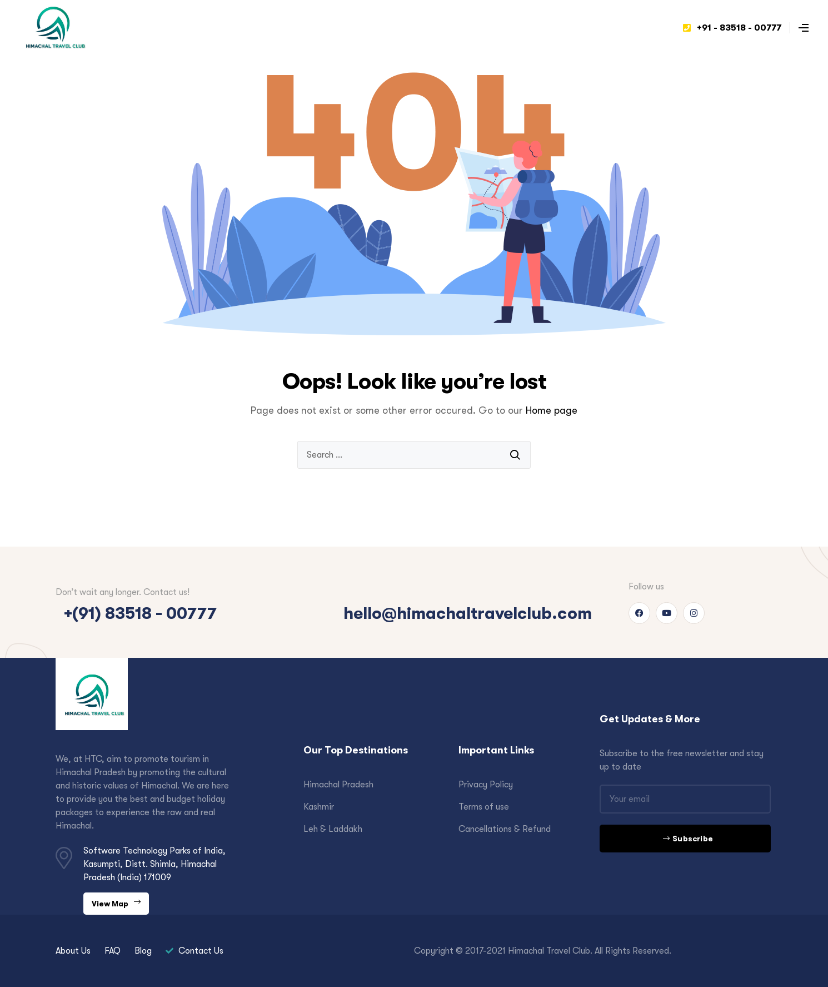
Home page (551, 410)
